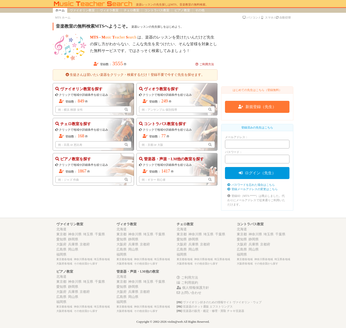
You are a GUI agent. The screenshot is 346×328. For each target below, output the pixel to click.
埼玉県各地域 (102, 259)
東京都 (61, 234)
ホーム (60, 10)
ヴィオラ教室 (109, 10)
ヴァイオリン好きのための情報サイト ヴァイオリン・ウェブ (222, 302)
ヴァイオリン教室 (82, 10)
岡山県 (73, 249)
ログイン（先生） (257, 173)
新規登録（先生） (257, 107)
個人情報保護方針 (193, 287)
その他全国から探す (86, 263)
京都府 (85, 244)
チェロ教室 (131, 10)
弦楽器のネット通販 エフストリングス (208, 306)
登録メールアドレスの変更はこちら (252, 189)
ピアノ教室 (182, 10)
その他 (200, 10)
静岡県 (73, 239)
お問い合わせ (189, 293)
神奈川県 (75, 234)
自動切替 (283, 17)
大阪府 (61, 244)
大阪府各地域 (64, 263)
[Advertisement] (257, 53)
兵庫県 (73, 244)
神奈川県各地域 (83, 259)
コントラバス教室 (156, 10)
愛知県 (61, 239)
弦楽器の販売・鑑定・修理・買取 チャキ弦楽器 (213, 311)
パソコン (250, 17)
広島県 (61, 249)
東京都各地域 (64, 259)
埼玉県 (88, 234)
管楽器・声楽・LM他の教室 (137, 271)
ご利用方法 (204, 64)
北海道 (61, 229)
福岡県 (61, 254)
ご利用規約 (187, 282)
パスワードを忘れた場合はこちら (251, 185)
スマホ (267, 17)
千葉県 (100, 234)
